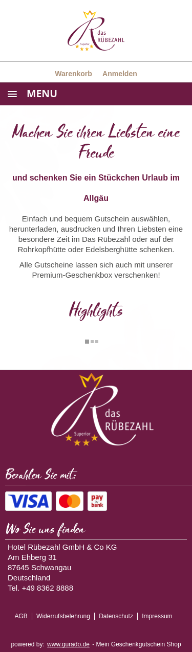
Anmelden (119, 74)
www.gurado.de (68, 644)
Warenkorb (73, 74)
